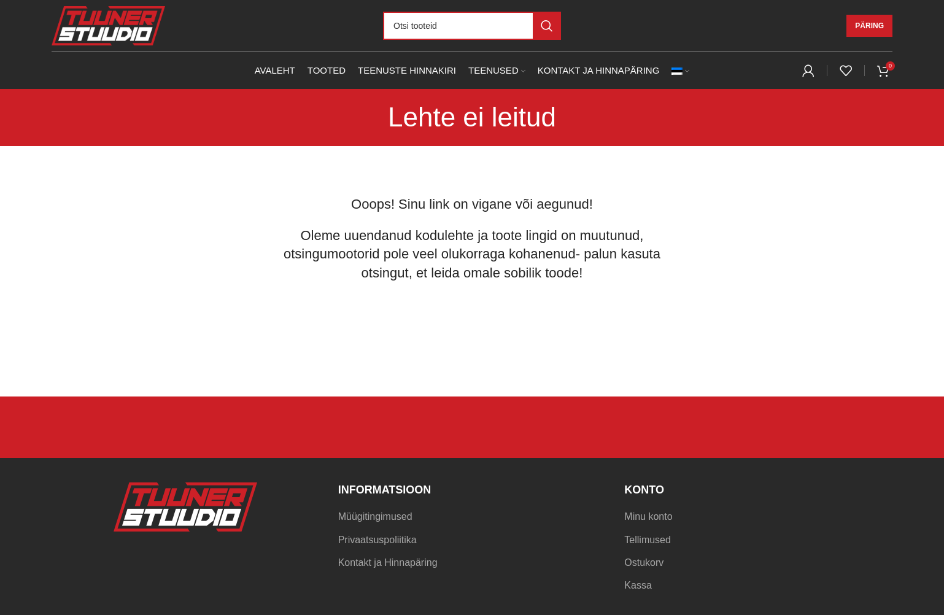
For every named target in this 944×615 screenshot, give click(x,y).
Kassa (637, 585)
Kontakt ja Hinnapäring (388, 562)
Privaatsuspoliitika (377, 540)
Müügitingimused (375, 516)
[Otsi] (472, 26)
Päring (869, 25)
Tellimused (647, 540)
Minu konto (648, 516)
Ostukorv (644, 562)
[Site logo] (108, 25)
